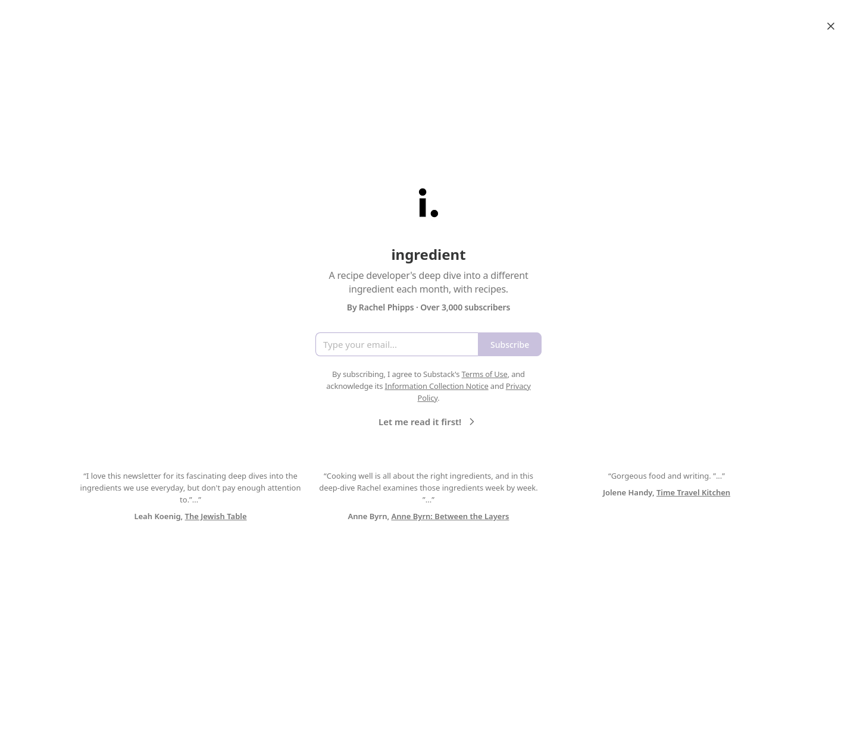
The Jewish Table (216, 516)
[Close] (831, 26)
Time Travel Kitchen (693, 492)
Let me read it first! (428, 422)
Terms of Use (485, 374)
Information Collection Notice (436, 386)
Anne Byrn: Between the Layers (450, 516)
